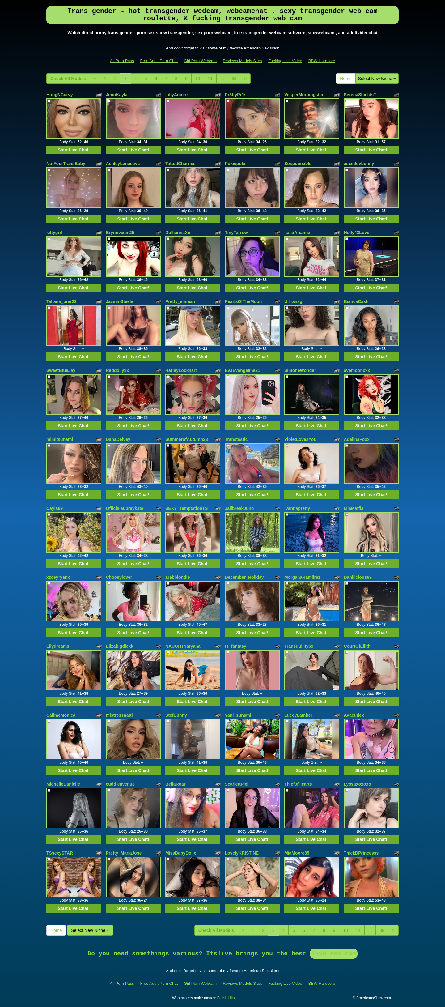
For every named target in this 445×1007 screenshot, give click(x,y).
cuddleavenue (120, 784)
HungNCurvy (59, 94)
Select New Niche (377, 78)
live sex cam (334, 953)
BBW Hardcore (321, 60)
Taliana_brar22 (61, 301)
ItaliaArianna (297, 232)
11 (210, 78)
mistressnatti (119, 715)
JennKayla (117, 94)
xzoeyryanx (58, 577)
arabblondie (177, 577)
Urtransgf (294, 301)
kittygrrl (54, 232)
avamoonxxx (357, 370)
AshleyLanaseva (123, 163)
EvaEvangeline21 (242, 370)
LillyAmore (176, 94)
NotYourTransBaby (65, 163)
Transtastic (236, 439)
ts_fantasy (235, 646)
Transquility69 (298, 646)
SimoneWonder (300, 370)
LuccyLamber (298, 715)
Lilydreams (57, 646)
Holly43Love (356, 232)
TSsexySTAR (59, 853)
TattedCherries (180, 163)
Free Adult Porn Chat (159, 60)
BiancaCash (356, 301)
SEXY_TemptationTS (186, 508)
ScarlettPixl (236, 784)
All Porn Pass (122, 60)
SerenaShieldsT (360, 94)
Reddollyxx (117, 370)
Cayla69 (54, 508)
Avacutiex (354, 715)
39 (234, 78)
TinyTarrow (236, 232)
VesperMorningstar (304, 94)
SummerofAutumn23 (186, 439)
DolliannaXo (177, 232)
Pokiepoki (235, 163)
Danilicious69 (358, 577)
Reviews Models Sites (242, 60)
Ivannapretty (297, 508)
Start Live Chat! (74, 149)
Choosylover (119, 577)
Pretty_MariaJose (124, 853)
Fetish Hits (226, 998)
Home (345, 78)
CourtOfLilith (357, 646)
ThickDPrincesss (361, 853)
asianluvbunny (359, 163)
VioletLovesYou (300, 439)
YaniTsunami (238, 715)
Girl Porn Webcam (200, 60)
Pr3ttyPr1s (236, 94)
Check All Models (68, 78)
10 (197, 78)
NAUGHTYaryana (183, 646)
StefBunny (176, 715)
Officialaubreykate (124, 508)
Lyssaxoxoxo (357, 784)
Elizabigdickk (120, 646)
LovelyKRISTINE (242, 853)
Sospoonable (298, 163)
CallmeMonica (60, 715)
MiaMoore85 (296, 853)
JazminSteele (120, 301)
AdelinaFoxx (357, 439)
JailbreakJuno (239, 508)
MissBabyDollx (180, 853)
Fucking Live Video (285, 60)
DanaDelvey (118, 439)
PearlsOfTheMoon (243, 301)
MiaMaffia (354, 508)
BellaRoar (175, 784)
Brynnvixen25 (120, 232)
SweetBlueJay (60, 370)
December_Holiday (244, 577)
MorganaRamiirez (302, 577)
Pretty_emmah (180, 301)
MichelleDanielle (63, 784)
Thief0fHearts (298, 784)
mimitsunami (59, 439)
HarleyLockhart (181, 370)
